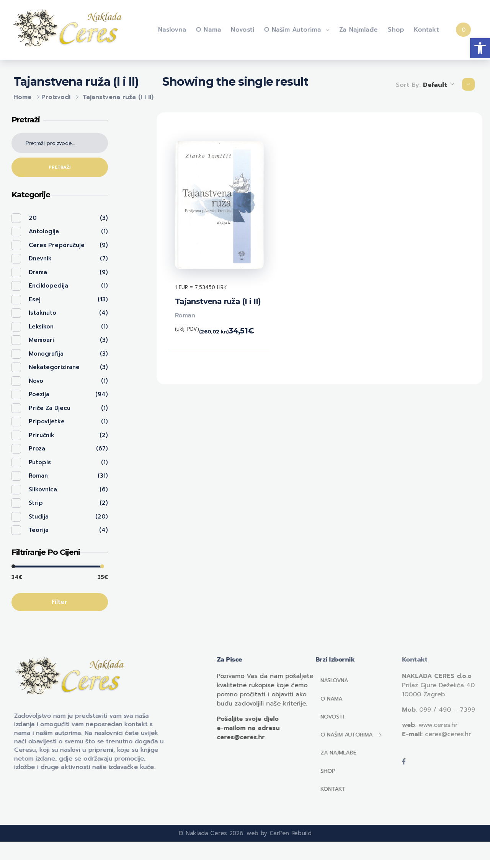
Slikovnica (43, 489)
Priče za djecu (49, 408)
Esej (35, 299)
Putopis (40, 462)
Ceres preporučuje (57, 245)
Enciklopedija (48, 285)
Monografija (46, 354)
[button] (480, 48)
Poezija (39, 394)
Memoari (41, 340)
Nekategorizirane (54, 367)
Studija (39, 516)
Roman (185, 315)
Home (22, 97)
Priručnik (41, 435)
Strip (36, 503)
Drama (38, 272)
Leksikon (41, 326)
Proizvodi (55, 97)
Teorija (39, 530)
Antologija (44, 231)
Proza (37, 448)
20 (33, 218)
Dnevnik (40, 258)
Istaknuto (42, 313)
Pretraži (59, 167)
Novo (36, 381)
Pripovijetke (47, 421)
